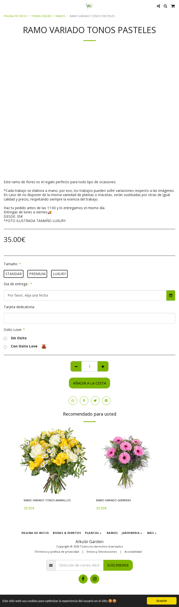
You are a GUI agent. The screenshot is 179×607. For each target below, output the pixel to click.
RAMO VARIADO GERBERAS (113, 500)
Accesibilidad (133, 551)
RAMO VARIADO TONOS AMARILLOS (47, 500)
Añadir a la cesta (89, 383)
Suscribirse (118, 565)
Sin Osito (15, 338)
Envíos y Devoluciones (102, 551)
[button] (5, 6)
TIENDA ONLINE (41, 16)
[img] (53, 460)
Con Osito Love (25, 346)
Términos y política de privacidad (56, 551)
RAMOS (60, 16)
